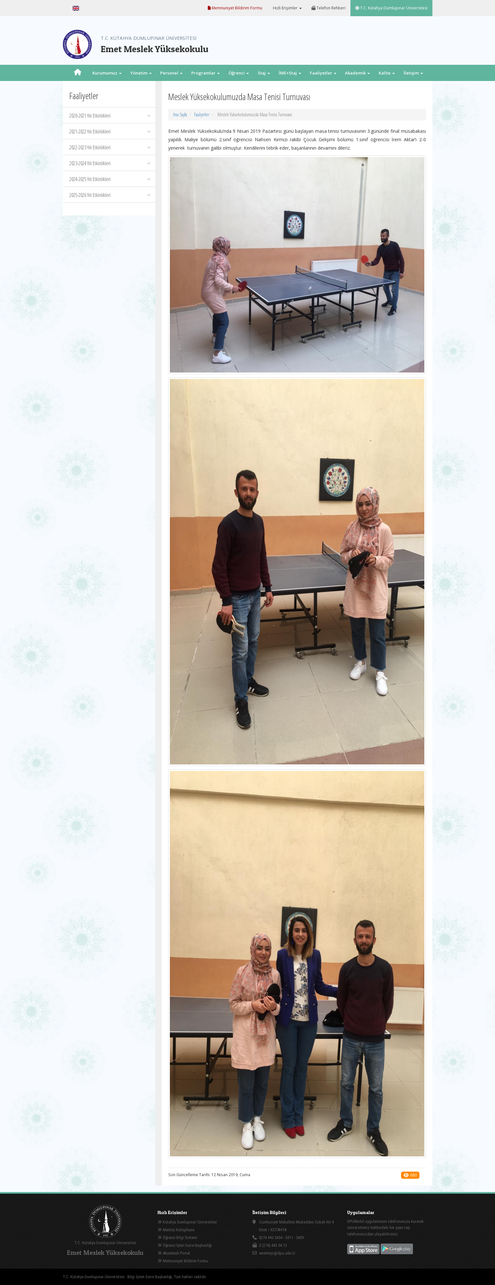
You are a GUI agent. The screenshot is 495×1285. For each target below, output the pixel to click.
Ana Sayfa (180, 114)
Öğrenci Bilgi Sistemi (177, 1237)
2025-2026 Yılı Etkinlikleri (109, 195)
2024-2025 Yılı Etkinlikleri (109, 179)
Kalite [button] (387, 73)
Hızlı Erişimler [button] (287, 8)
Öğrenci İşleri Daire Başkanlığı (185, 1245)
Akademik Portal (174, 1253)
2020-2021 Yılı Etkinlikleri (109, 115)
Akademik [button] (357, 73)
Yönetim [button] (141, 73)
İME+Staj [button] (290, 73)
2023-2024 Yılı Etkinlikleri (109, 163)
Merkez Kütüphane (176, 1229)
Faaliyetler (201, 114)
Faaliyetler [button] (323, 73)
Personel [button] (171, 73)
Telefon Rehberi (329, 8)
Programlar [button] (205, 73)
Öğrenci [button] (239, 73)
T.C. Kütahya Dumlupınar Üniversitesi (391, 8)
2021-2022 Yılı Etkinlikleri (109, 131)
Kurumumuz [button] (107, 73)
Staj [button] (264, 73)
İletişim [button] (413, 73)
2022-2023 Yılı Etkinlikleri (109, 147)
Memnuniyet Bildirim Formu (235, 8)
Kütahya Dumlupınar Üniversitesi (187, 1222)
